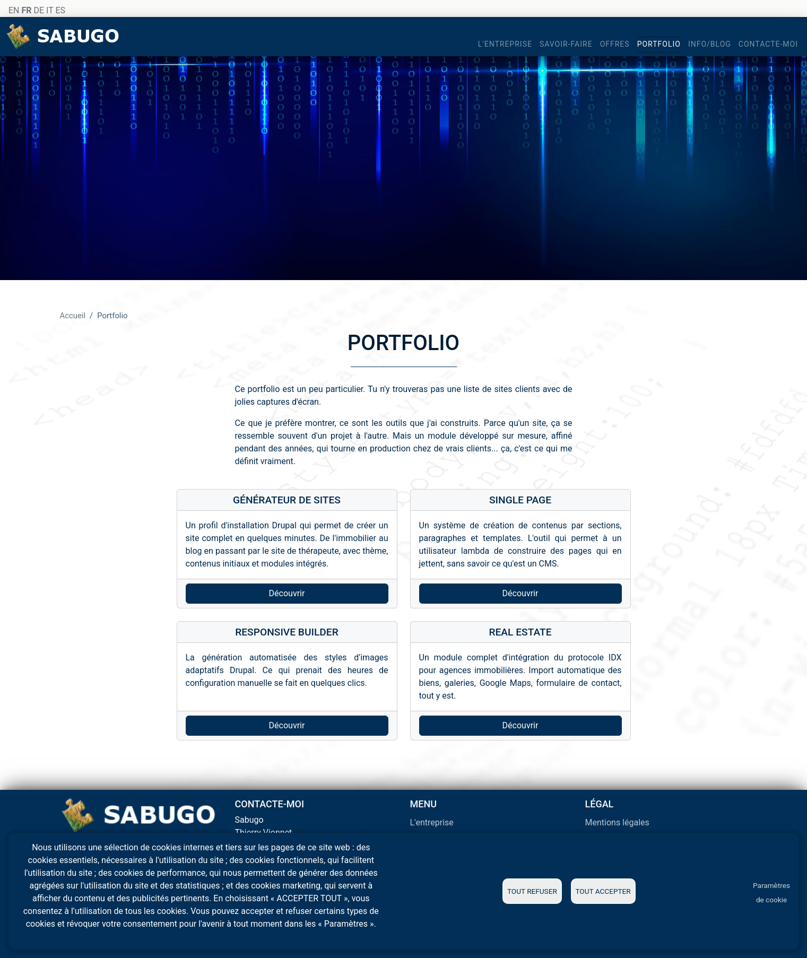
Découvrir (287, 593)
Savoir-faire (566, 44)
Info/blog (709, 44)
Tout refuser (532, 891)
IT (49, 10)
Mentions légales (617, 822)
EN (14, 10)
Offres (615, 44)
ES (60, 10)
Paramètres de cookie (771, 892)
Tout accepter (602, 891)
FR (26, 10)
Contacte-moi (768, 44)
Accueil (73, 315)
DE (38, 10)
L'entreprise (505, 44)
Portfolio (659, 44)
